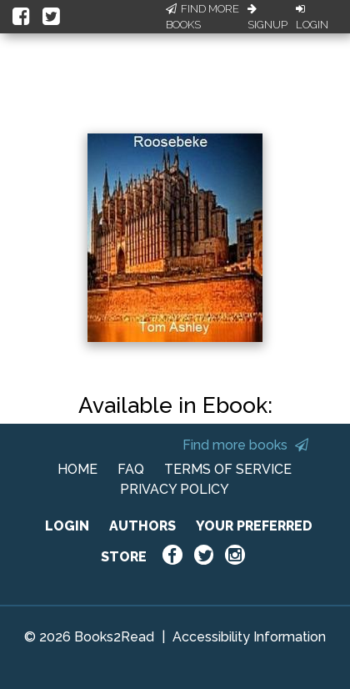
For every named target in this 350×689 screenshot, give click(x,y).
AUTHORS (142, 526)
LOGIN (67, 526)
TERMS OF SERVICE (228, 469)
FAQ (131, 469)
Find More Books (202, 17)
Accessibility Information (249, 637)
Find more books (245, 445)
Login (312, 17)
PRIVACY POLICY (174, 489)
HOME (78, 469)
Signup (268, 17)
